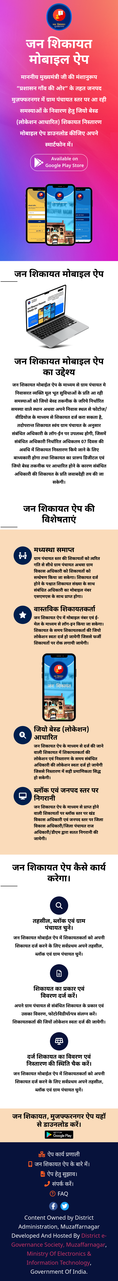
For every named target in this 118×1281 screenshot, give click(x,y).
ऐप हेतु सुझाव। (59, 1174)
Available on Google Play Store (59, 162)
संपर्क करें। (59, 1184)
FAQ (59, 1194)
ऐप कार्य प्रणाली (59, 1155)
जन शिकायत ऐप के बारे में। (59, 1164)
